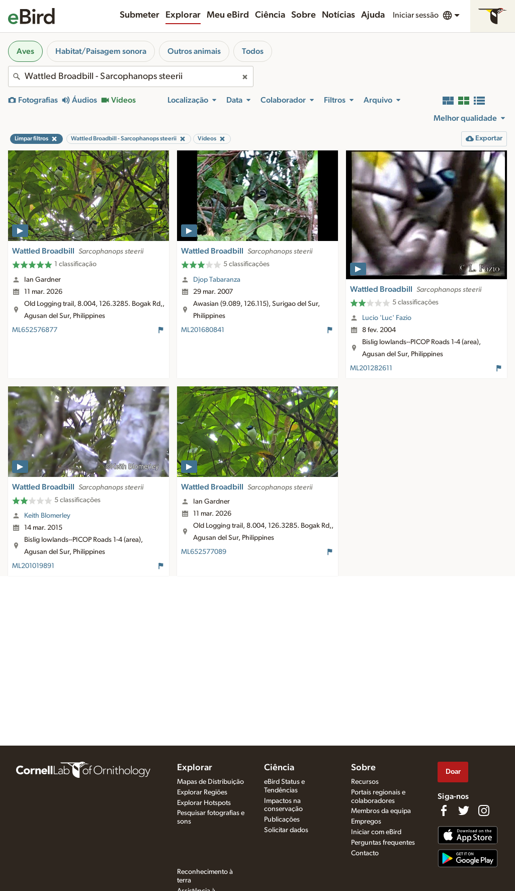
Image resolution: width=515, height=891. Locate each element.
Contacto (365, 853)
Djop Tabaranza (216, 279)
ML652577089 (203, 551)
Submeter (139, 15)
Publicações (282, 819)
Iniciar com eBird (376, 832)
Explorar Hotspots (204, 802)
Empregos (366, 821)
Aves (25, 51)
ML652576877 (34, 330)
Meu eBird (228, 15)
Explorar (183, 15)
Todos (253, 51)
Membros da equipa (381, 811)
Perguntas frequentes (383, 842)
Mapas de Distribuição (210, 781)
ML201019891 (33, 566)
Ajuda (373, 15)
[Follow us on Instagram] (484, 810)
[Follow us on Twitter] (464, 810)
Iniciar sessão (416, 15)
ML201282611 (371, 368)
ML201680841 (202, 330)
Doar (453, 771)
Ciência (270, 15)
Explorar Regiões (202, 792)
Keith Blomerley (47, 515)
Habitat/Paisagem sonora (100, 51)
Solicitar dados (286, 830)
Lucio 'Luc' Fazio (386, 317)
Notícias (338, 15)
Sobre (303, 15)
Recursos (365, 781)
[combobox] (131, 76)
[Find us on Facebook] (444, 810)
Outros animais (194, 51)
